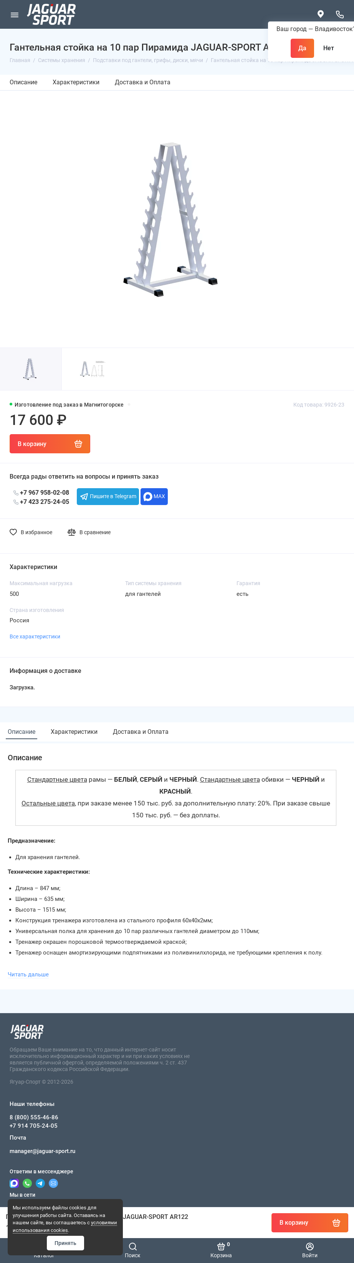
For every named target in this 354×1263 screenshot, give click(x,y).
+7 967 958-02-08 (41, 492)
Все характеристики (35, 636)
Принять (65, 1243)
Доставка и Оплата (142, 82)
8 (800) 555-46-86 (34, 1117)
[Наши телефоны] (339, 14)
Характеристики (76, 82)
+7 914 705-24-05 (34, 1125)
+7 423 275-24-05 (41, 501)
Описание (23, 82)
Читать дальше (28, 974)
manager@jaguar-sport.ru (42, 1151)
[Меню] (14, 14)
